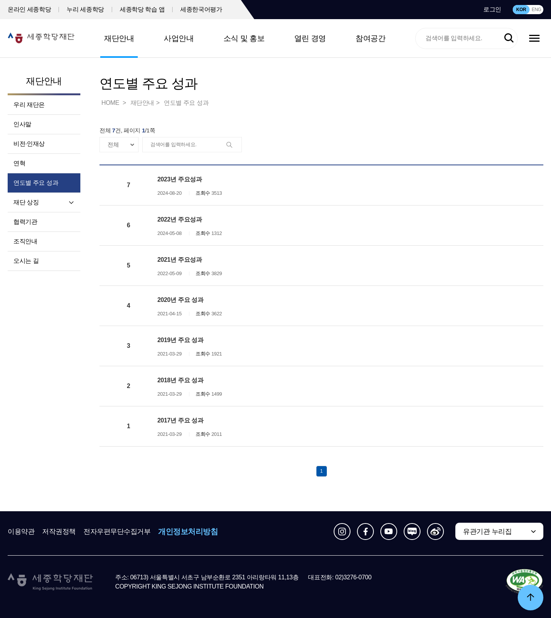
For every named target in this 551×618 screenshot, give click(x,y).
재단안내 (119, 38)
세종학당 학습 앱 (142, 9)
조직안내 (25, 241)
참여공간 (370, 38)
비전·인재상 (29, 143)
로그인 (492, 9)
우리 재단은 (29, 104)
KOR (521, 9)
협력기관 (25, 222)
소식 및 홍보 (244, 38)
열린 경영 (310, 38)
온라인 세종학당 (29, 9)
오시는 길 (26, 261)
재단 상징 (26, 202)
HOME (111, 102)
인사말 (22, 124)
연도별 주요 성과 (35, 182)
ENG (536, 9)
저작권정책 (59, 531)
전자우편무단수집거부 (117, 531)
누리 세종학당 (85, 9)
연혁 (19, 163)
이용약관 (21, 531)
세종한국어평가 (201, 9)
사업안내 (179, 38)
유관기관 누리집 (487, 531)
